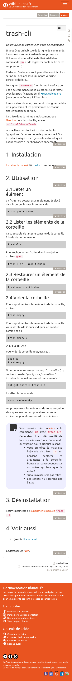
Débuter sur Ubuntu (16, 611)
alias (52, 428)
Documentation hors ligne (19, 617)
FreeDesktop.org (51, 93)
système (42, 15)
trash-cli (37, 165)
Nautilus (11, 120)
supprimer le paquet (43, 510)
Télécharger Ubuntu (15, 621)
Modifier (61, 143)
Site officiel (30, 539)
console (54, 15)
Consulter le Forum (15, 640)
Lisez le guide (12, 643)
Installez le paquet (17, 165)
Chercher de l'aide (14, 633)
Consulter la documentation (19, 637)
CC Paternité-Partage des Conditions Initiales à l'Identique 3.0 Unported (34, 667)
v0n (27, 550)
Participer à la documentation (20, 614)
